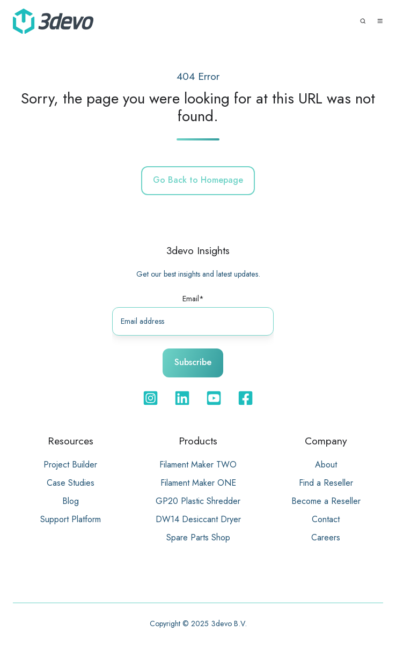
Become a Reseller (326, 501)
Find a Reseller (326, 483)
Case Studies (70, 483)
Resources (70, 440)
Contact (326, 519)
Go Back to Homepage (198, 180)
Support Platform (70, 519)
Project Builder (70, 464)
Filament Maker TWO (198, 464)
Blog (70, 501)
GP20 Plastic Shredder (198, 501)
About (326, 464)
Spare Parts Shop (198, 537)
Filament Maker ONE (198, 483)
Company (326, 440)
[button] (363, 21)
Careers (325, 537)
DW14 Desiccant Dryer (198, 519)
